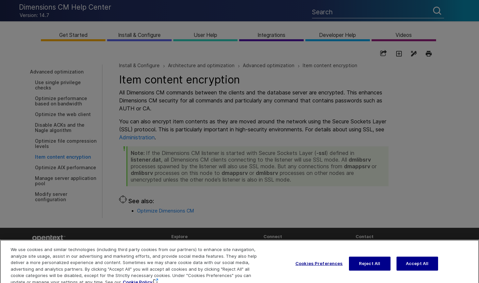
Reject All (369, 267)
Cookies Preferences (319, 267)
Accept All (417, 267)
